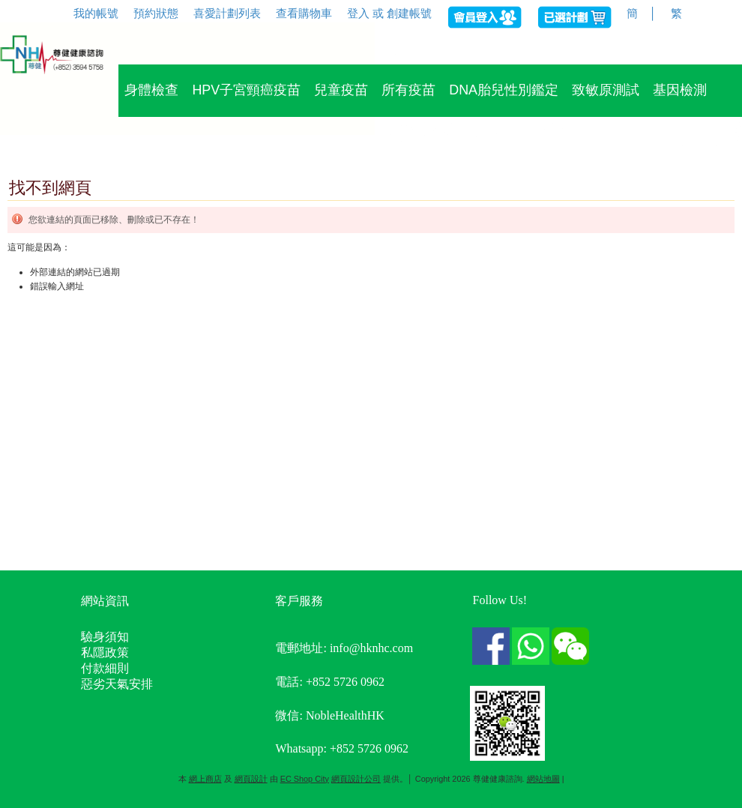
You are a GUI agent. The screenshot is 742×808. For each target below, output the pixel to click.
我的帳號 (95, 13)
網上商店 (205, 778)
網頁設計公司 (356, 778)
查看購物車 (304, 13)
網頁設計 (251, 778)
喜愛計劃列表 (227, 13)
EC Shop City (304, 778)
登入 (358, 13)
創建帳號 (409, 13)
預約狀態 (155, 13)
